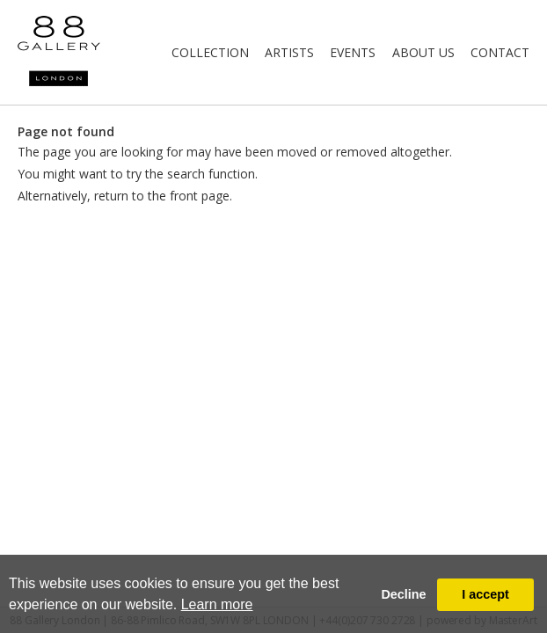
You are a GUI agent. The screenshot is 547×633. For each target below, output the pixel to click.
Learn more (217, 604)
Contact (499, 52)
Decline (403, 594)
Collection (210, 52)
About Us (423, 52)
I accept (485, 594)
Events (353, 52)
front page (200, 195)
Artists (289, 52)
